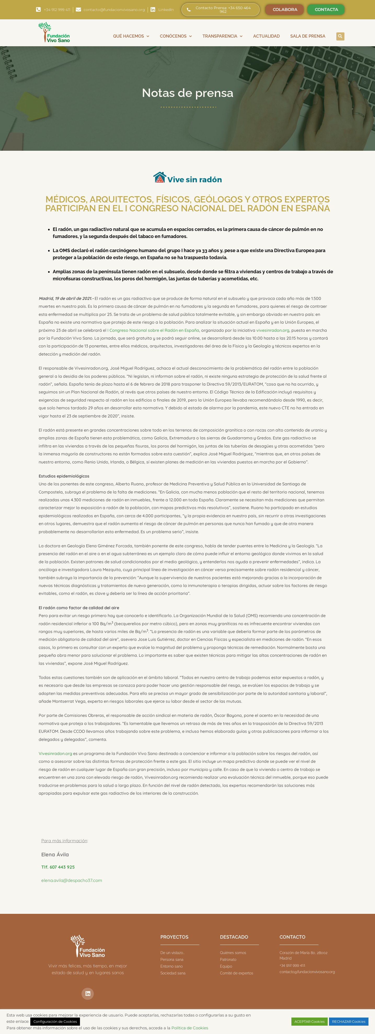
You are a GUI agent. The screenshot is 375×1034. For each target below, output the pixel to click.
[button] (340, 36)
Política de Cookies (189, 1028)
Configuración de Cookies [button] (55, 1021)
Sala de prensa (307, 36)
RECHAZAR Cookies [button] (348, 1021)
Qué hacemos (131, 36)
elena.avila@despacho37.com (71, 880)
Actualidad (266, 36)
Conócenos (176, 36)
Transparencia (223, 36)
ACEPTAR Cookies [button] (310, 1021)
